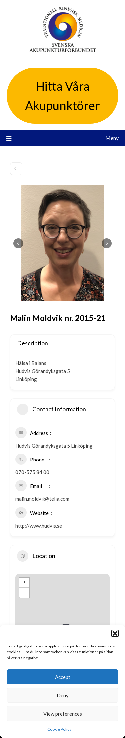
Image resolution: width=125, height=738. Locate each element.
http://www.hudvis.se (38, 526)
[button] (115, 633)
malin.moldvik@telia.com (42, 499)
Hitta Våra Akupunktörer (62, 96)
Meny (112, 138)
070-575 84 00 (32, 472)
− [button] (24, 592)
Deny (63, 695)
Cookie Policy (59, 729)
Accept (62, 677)
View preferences (62, 714)
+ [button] (24, 582)
